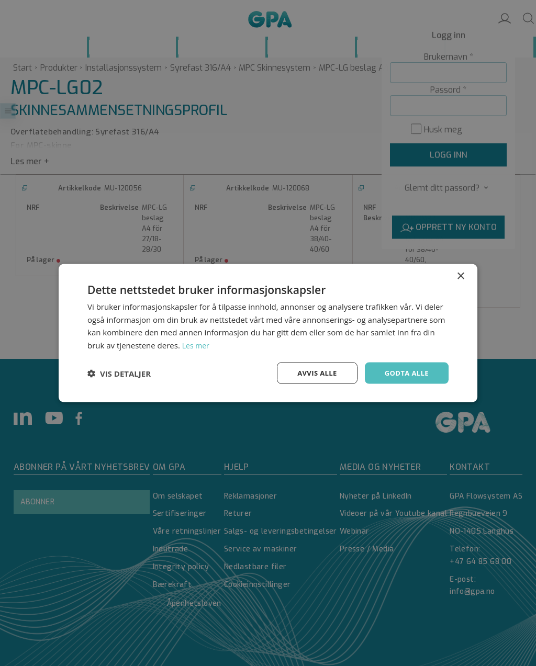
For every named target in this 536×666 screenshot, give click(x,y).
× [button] (460, 275)
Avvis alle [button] (312, 373)
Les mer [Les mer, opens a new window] (196, 344)
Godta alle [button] (405, 373)
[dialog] (268, 333)
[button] (119, 373)
